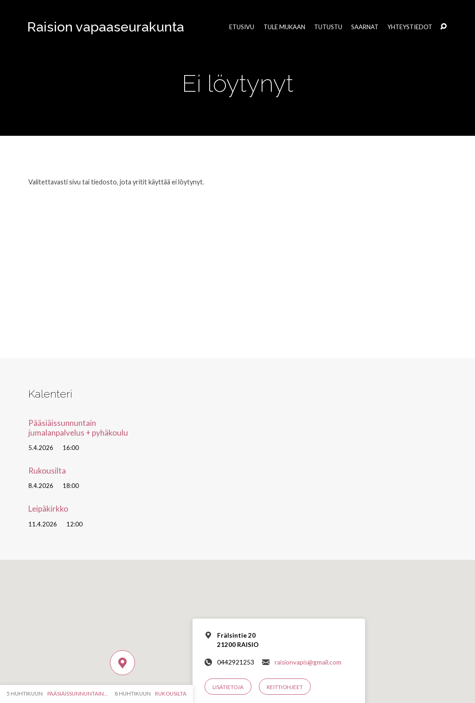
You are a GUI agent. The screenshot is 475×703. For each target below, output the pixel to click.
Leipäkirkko (48, 508)
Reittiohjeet (285, 687)
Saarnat (365, 27)
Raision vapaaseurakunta (105, 27)
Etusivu (241, 27)
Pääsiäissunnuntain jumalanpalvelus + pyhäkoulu (78, 427)
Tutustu (328, 27)
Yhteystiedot (409, 27)
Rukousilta (47, 470)
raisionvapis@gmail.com (308, 662)
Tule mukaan (284, 27)
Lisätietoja (228, 687)
